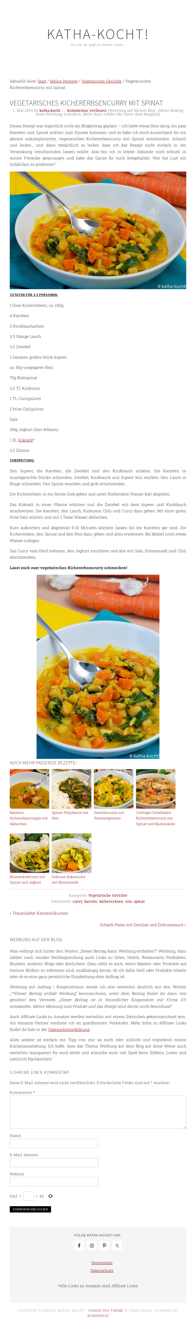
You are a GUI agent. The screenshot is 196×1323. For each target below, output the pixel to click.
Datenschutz (102, 1270)
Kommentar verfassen (87, 110)
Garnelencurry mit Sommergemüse (109, 815)
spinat (139, 901)
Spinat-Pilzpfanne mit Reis (69, 815)
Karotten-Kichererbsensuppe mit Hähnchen (28, 818)
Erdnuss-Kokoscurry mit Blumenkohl (71, 879)
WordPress (98, 1315)
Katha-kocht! (98, 34)
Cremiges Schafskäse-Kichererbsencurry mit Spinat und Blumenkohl (155, 818)
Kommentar (22, 1092)
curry (77, 901)
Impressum (102, 1262)
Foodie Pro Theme (106, 1310)
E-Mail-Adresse (24, 1154)
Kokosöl (25, 440)
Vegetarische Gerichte (107, 895)
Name (15, 1134)
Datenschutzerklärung (68, 1028)
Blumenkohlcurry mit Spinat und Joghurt (27, 879)
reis (128, 901)
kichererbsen (111, 901)
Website (17, 1173)
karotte (90, 901)
